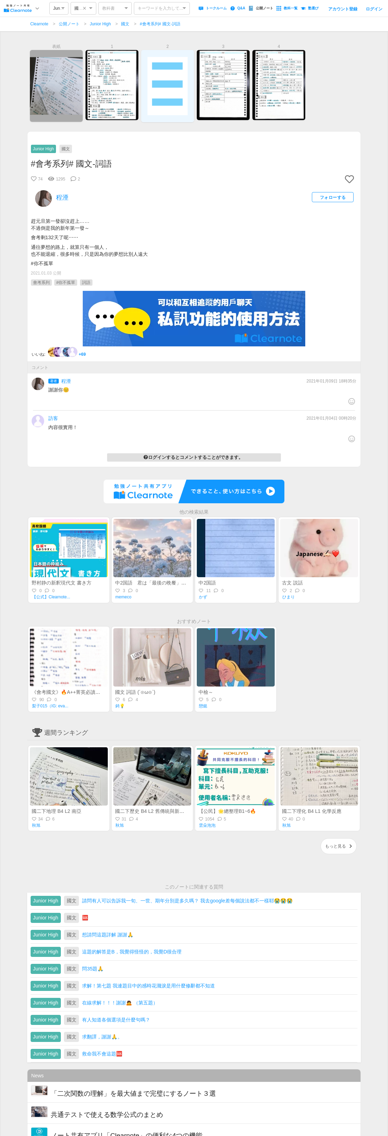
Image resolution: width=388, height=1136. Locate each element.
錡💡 (120, 706)
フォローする (333, 197)
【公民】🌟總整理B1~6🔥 (227, 811)
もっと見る (338, 846)
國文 (125, 24)
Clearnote (39, 24)
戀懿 (203, 706)
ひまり (288, 597)
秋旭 (36, 825)
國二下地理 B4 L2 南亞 (56, 811)
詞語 (86, 282)
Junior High (100, 24)
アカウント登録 (342, 9)
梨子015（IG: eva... (50, 706)
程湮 (66, 381)
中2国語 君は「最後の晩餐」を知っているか (165, 583)
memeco (123, 597)
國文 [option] (78, 8)
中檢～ (206, 692)
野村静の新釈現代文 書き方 (61, 583)
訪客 (53, 418)
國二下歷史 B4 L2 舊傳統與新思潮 (152, 811)
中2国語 (207, 583)
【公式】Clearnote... (51, 597)
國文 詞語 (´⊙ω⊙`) (135, 692)
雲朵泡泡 (207, 825)
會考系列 (41, 282)
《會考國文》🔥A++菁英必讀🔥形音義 (74, 692)
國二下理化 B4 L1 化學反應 (311, 811)
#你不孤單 (65, 282)
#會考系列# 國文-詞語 (160, 24)
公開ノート (69, 24)
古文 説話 (292, 583)
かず (203, 597)
